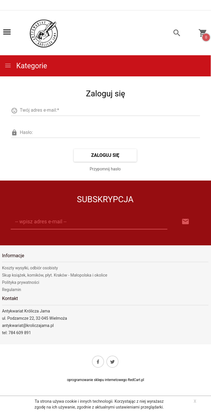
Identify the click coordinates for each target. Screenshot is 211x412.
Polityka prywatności (20, 282)
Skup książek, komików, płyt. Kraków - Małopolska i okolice (54, 275)
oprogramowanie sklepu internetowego (97, 380)
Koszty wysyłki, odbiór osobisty (30, 268)
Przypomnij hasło (105, 169)
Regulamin (11, 289)
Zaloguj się (105, 155)
